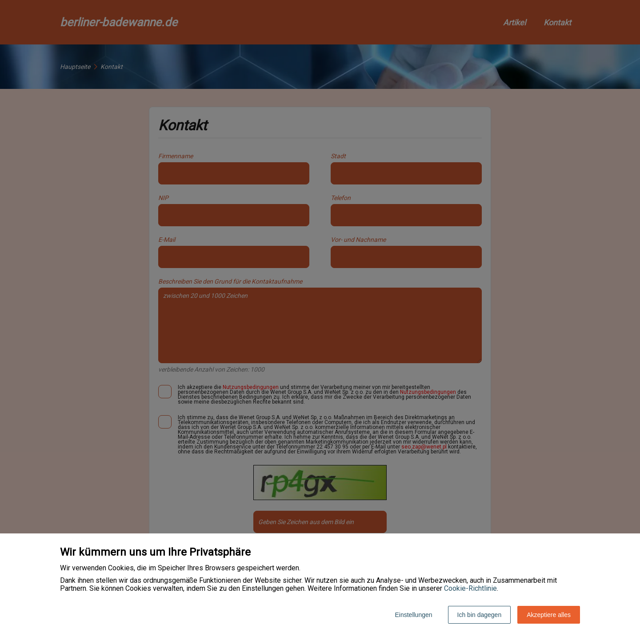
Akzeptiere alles (549, 614)
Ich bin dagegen (479, 614)
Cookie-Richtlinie (470, 588)
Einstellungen (413, 614)
